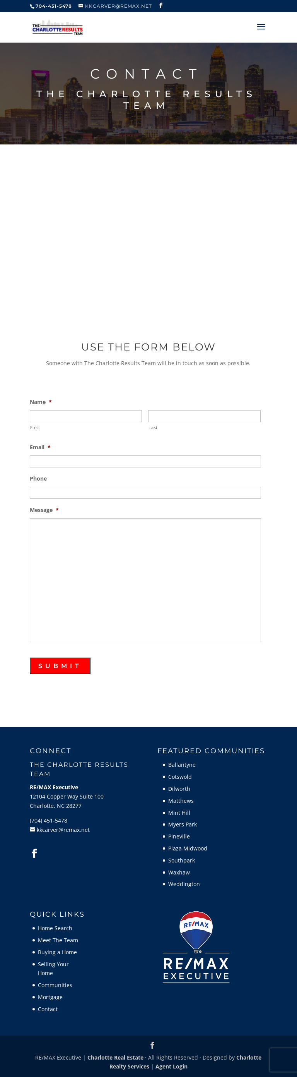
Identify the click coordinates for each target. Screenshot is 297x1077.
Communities (55, 985)
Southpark (181, 860)
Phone (38, 478)
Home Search (55, 928)
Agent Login (171, 1066)
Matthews (181, 800)
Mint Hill (179, 812)
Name (41, 402)
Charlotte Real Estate (115, 1057)
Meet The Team (58, 940)
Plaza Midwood (187, 848)
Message (44, 510)
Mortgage (50, 997)
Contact (48, 1009)
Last (153, 427)
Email (40, 447)
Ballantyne (182, 764)
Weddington (184, 884)
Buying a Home (57, 952)
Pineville (179, 836)
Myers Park (182, 824)
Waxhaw (179, 872)
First (35, 427)
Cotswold (180, 776)
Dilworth (179, 788)
